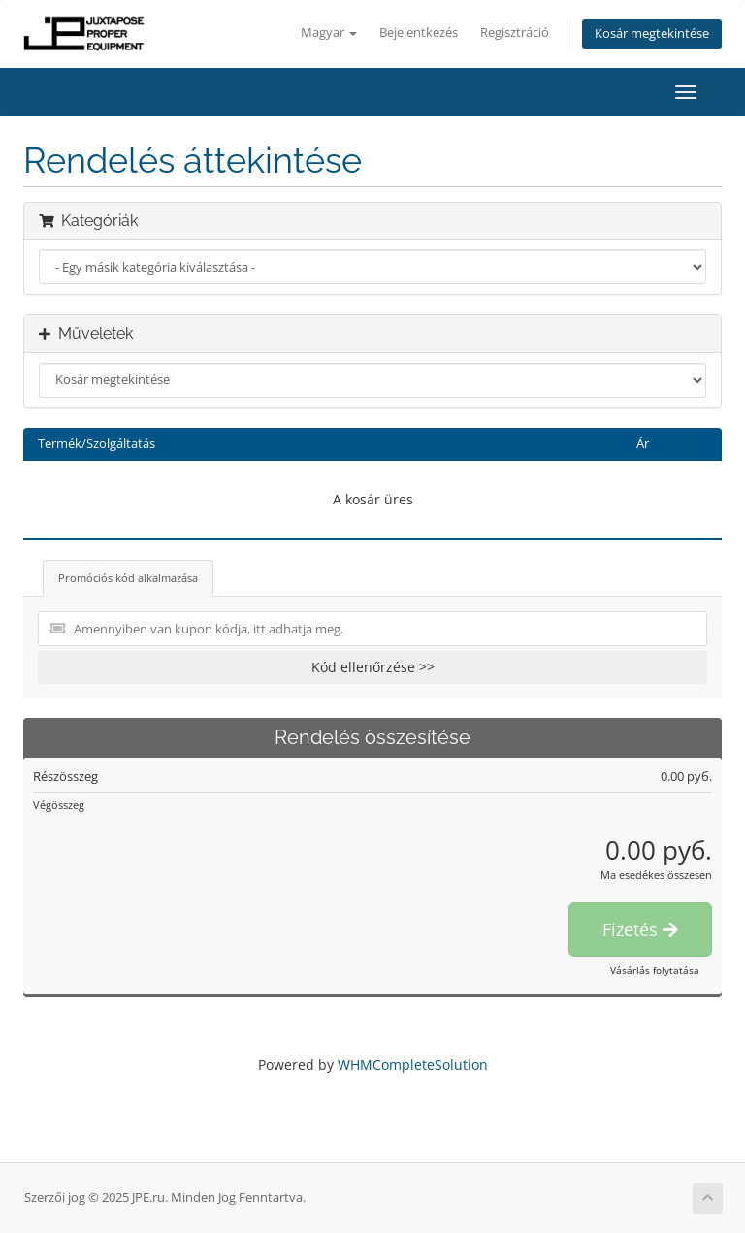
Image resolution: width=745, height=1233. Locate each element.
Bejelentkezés (418, 32)
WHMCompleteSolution (413, 1064)
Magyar (329, 32)
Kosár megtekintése (652, 33)
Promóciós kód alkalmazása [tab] (128, 577)
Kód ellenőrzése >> (373, 667)
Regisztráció (514, 32)
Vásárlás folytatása (654, 970)
